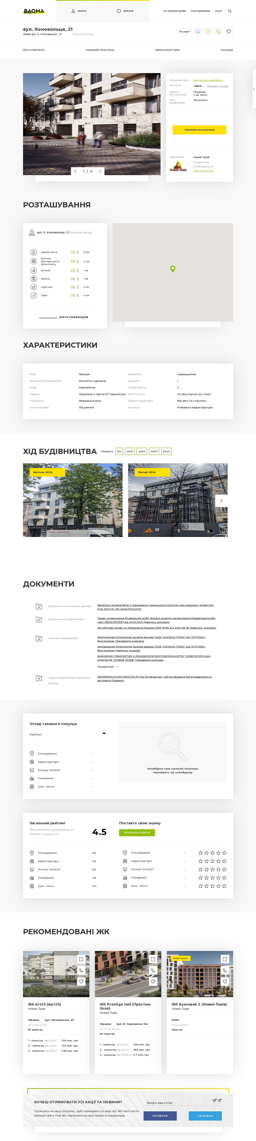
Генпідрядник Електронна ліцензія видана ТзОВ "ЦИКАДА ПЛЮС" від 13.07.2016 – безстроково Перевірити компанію (151, 639)
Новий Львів (201, 157)
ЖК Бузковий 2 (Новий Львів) (199, 1004)
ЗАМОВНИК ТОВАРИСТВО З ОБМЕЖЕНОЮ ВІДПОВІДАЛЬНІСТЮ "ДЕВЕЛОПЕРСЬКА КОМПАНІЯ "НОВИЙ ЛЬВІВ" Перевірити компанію (153, 658)
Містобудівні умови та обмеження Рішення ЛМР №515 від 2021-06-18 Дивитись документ (156, 627)
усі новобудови (174, 11)
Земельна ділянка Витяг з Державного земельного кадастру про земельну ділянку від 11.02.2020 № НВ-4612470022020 (155, 607)
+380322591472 (199, 86)
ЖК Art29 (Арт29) (44, 1004)
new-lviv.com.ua (203, 170)
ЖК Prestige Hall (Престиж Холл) (125, 1006)
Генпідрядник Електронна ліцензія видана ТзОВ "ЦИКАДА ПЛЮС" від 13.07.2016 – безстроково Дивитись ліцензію (151, 648)
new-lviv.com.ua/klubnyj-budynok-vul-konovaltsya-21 (211, 80)
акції (218, 11)
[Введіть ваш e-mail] (178, 1101)
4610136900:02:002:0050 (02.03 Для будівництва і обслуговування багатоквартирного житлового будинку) (154, 678)
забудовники (200, 11)
